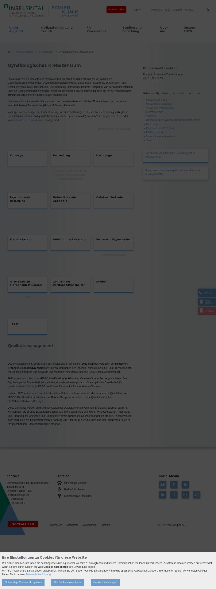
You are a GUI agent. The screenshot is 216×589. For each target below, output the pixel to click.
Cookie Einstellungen (105, 582)
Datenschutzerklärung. (38, 574)
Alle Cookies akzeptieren (67, 582)
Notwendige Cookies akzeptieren (23, 582)
